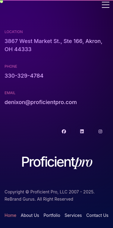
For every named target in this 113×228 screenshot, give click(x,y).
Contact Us (97, 215)
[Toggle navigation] (105, 5)
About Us (30, 215)
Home (10, 215)
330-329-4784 (24, 75)
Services (73, 215)
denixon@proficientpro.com (41, 102)
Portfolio (51, 215)
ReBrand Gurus (20, 199)
